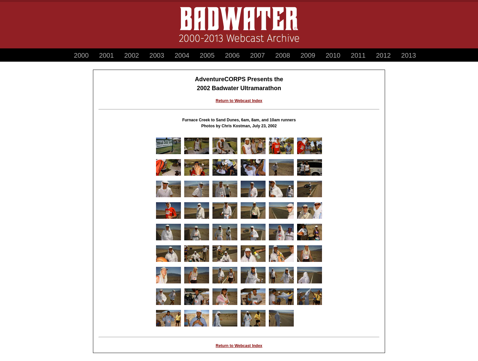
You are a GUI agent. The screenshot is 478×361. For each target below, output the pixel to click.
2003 (156, 55)
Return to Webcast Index (239, 100)
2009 (307, 55)
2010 (333, 55)
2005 (207, 55)
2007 (257, 55)
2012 (383, 55)
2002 (131, 55)
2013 (408, 55)
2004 (182, 55)
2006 (232, 55)
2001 (106, 55)
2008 (282, 55)
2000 (81, 55)
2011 (358, 55)
